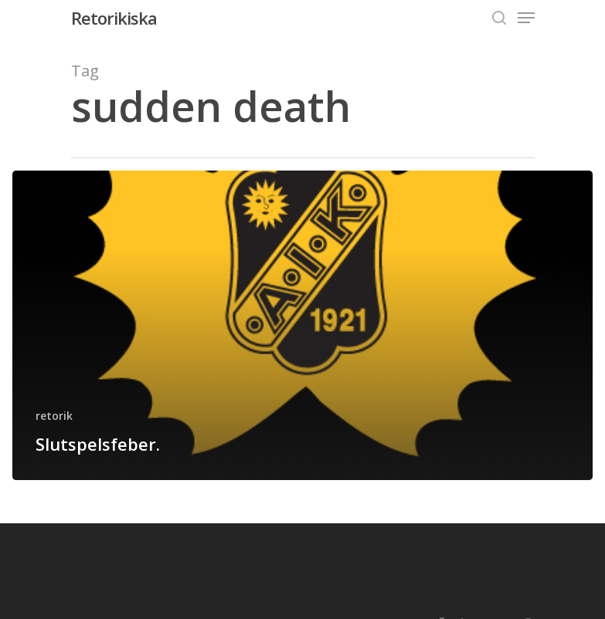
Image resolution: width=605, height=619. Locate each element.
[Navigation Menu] (526, 17)
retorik (54, 415)
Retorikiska (114, 17)
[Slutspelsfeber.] (302, 325)
